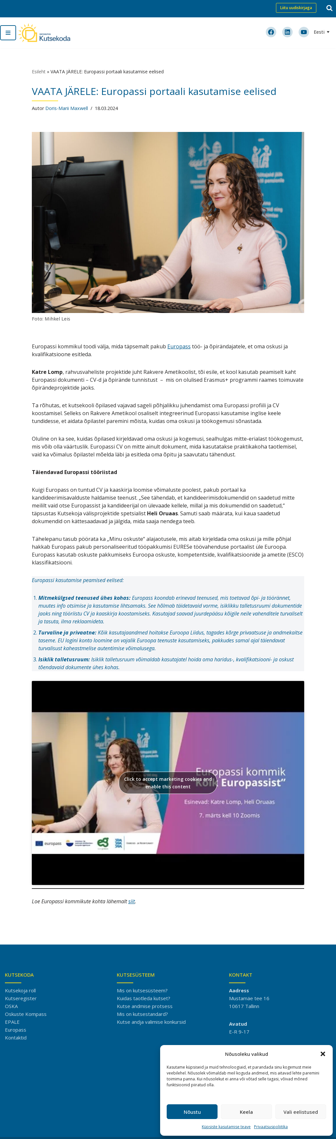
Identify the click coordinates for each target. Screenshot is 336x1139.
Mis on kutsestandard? (142, 1014)
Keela (246, 1112)
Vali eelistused (301, 1112)
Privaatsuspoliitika (271, 1127)
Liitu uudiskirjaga (296, 7)
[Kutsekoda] (44, 32)
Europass (179, 346)
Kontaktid (16, 1037)
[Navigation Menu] (8, 32)
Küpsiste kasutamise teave (226, 1127)
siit (131, 901)
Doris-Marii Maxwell (66, 108)
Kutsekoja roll (20, 990)
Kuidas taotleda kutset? (143, 998)
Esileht (39, 71)
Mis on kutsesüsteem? (142, 990)
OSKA (11, 1006)
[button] (323, 1054)
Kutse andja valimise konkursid (151, 1022)
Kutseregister (21, 998)
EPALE (12, 1022)
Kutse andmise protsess (145, 1006)
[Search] (329, 8)
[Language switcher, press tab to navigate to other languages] (322, 32)
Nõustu (192, 1112)
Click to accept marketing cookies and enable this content (168, 783)
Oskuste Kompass (26, 1014)
